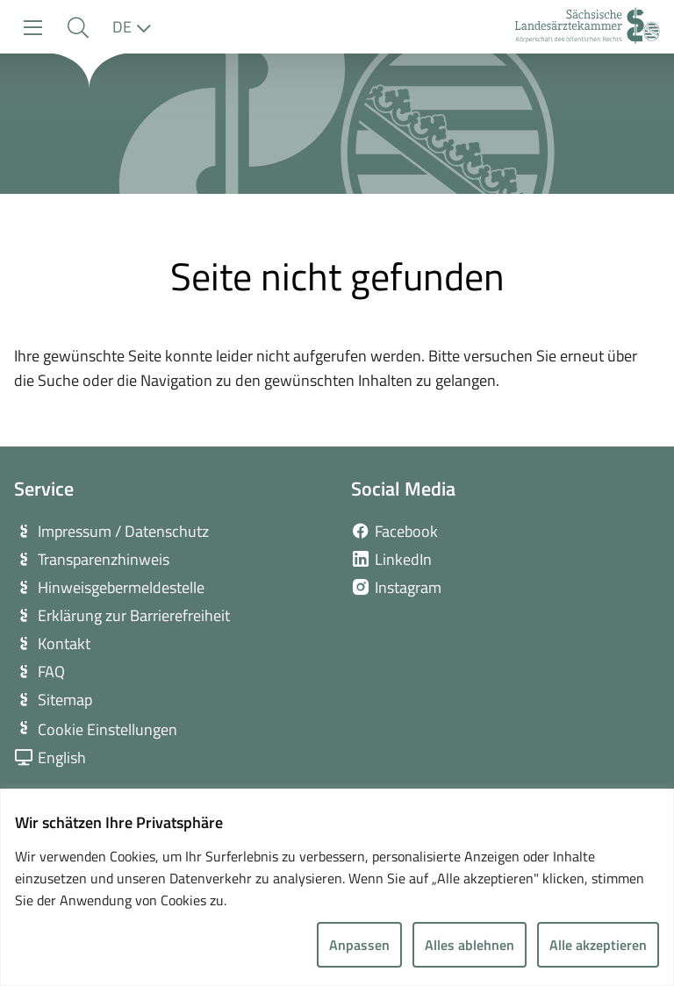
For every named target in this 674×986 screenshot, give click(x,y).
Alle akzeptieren (598, 944)
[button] (77, 27)
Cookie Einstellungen (107, 729)
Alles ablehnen (469, 944)
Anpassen (359, 944)
